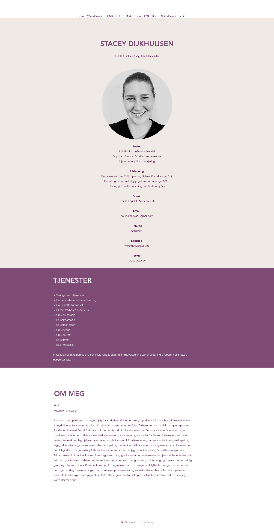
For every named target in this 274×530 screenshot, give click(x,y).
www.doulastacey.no (137, 245)
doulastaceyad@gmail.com (137, 216)
